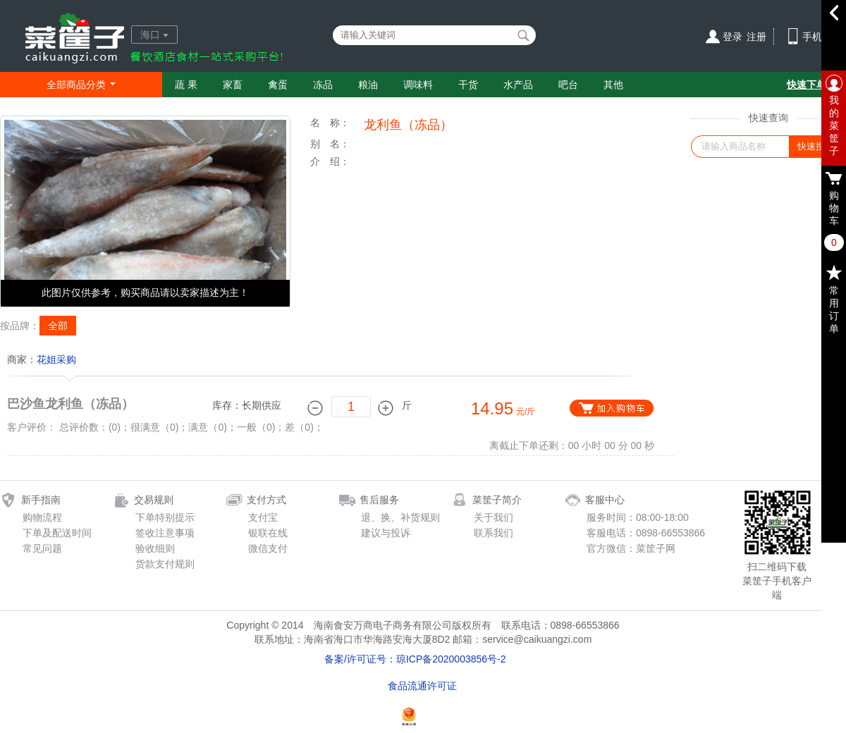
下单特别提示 (165, 517)
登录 (732, 36)
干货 (468, 84)
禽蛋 (278, 84)
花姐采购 (56, 359)
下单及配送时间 (57, 532)
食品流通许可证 (422, 685)
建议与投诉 (385, 532)
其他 (613, 84)
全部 (58, 325)
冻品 (323, 84)
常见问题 (42, 548)
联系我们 (493, 532)
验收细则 (155, 548)
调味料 (418, 84)
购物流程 (42, 517)
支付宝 (263, 517)
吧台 (568, 84)
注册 (756, 36)
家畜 (233, 84)
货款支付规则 (165, 563)
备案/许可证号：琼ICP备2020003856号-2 (415, 659)
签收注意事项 (165, 532)
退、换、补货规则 (400, 517)
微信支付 (268, 548)
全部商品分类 (81, 84)
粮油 (368, 84)
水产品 (518, 84)
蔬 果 (186, 84)
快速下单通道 (816, 84)
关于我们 (493, 517)
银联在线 (268, 532)
